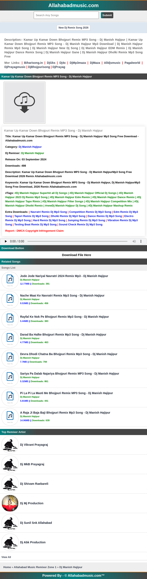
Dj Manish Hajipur (30, 146)
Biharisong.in (33, 62)
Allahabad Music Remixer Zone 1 (35, 567)
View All (6, 557)
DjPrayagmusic (15, 67)
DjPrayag (59, 67)
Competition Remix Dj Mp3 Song (90, 211)
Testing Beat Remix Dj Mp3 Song (35, 224)
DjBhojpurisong (39, 67)
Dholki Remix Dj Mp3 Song (68, 216)
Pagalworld (132, 62)
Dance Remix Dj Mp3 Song (105, 216)
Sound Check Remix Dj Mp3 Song (80, 224)
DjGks (51, 62)
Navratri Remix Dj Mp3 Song (49, 211)
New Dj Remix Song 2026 (74, 27)
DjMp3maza (78, 62)
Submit (107, 15)
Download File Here (74, 255)
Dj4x (62, 62)
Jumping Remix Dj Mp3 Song (86, 220)
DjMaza (95, 62)
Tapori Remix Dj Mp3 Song (31, 216)
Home (7, 567)
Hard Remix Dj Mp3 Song (49, 220)
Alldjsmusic (112, 62)
